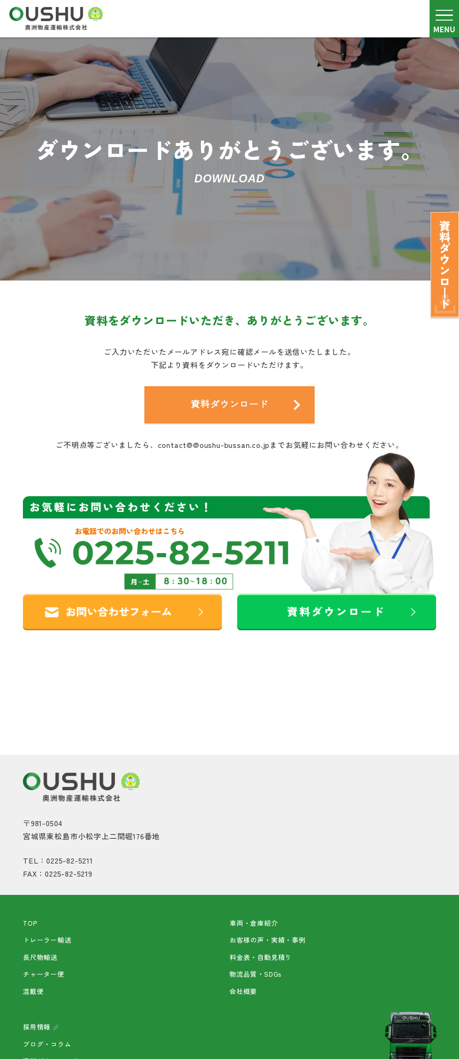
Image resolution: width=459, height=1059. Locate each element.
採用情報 (41, 1026)
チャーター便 (44, 974)
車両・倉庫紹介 (254, 923)
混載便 (33, 991)
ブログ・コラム (47, 1044)
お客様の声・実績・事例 (268, 939)
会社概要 (243, 991)
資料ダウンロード (229, 404)
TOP (30, 923)
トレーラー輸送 (47, 939)
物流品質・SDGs (256, 974)
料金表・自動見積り (261, 957)
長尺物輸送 (40, 957)
